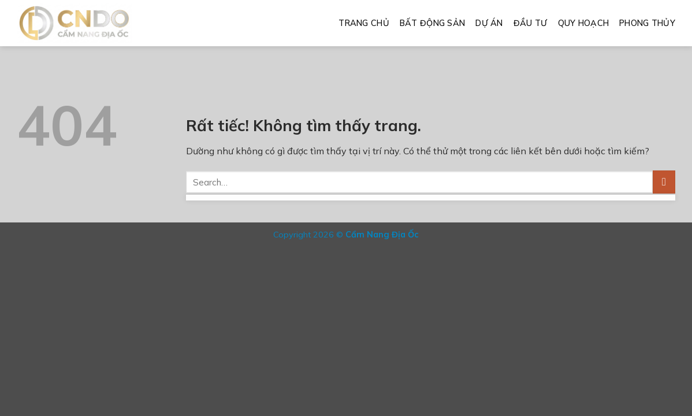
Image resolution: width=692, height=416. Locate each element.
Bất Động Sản (432, 23)
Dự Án (489, 23)
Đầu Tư (531, 23)
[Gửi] (664, 181)
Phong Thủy (647, 23)
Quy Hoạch (583, 23)
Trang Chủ (363, 23)
